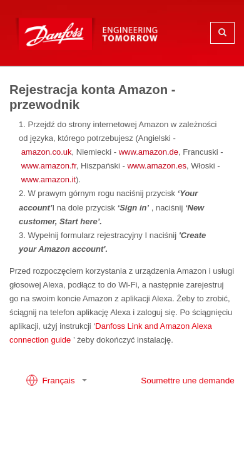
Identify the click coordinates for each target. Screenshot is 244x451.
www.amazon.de (148, 152)
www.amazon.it (48, 179)
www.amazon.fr (48, 165)
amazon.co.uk (46, 152)
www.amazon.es (156, 165)
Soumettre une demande (188, 380)
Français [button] (52, 380)
